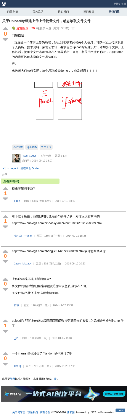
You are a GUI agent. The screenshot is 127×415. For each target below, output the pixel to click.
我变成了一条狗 (23, 235)
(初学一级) (55, 235)
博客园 (71, 412)
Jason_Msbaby (23, 263)
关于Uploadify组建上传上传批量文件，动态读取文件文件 (46, 21)
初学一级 (45, 155)
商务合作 (45, 412)
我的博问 (63, 11)
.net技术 (18, 147)
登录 (116, 3)
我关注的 (38, 11)
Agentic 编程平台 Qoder (25, 168)
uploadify (32, 147)
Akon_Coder (29, 155)
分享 (4, 174)
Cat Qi (17, 366)
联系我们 (32, 412)
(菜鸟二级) (55, 263)
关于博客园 (18, 412)
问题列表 (12, 11)
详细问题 (114, 11)
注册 (123, 3)
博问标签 (89, 11)
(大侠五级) (45, 200)
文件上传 (46, 147)
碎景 (16, 305)
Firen (17, 200)
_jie (16, 338)
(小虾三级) (45, 366)
